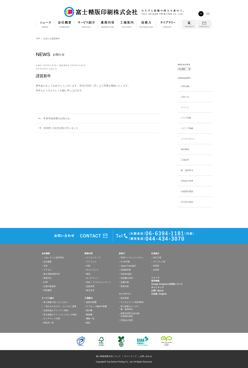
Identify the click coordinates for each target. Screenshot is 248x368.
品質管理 (90, 286)
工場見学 (185, 160)
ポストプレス (92, 270)
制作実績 (125, 298)
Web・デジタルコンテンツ (98, 282)
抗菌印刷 (125, 282)
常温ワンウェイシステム (132, 257)
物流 (88, 274)
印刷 (88, 266)
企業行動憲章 (49, 286)
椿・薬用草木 (187, 170)
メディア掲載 (187, 128)
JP (201, 14)
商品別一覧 (48, 322)
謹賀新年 (43, 76)
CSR (45, 282)
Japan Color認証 (128, 266)
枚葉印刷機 (91, 302)
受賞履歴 (47, 290)
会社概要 (64, 26)
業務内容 (107, 26)
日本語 (154, 294)
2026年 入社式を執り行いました (60, 128)
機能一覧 (90, 318)
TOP (38, 38)
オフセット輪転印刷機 (96, 306)
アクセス (47, 270)
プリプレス (91, 261)
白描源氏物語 (187, 191)
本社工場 (157, 257)
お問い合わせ (157, 290)
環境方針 (47, 278)
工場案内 (127, 26)
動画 (88, 322)
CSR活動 (185, 86)
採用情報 (155, 281)
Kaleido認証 (126, 274)
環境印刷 (125, 286)
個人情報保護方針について (108, 356)
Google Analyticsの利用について (167, 284)
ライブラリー (167, 26)
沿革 (45, 266)
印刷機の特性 (127, 278)
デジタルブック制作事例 (132, 302)
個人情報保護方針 (51, 274)
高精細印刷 (126, 270)
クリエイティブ (93, 257)
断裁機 (89, 314)
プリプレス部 (159, 261)
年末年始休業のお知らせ (56, 118)
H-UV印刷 (125, 261)
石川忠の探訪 (187, 202)
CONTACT (204, 24)
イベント (185, 107)
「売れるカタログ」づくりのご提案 (59, 306)
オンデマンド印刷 (51, 318)
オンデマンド (92, 278)
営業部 (156, 266)
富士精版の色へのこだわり (55, 302)
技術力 (146, 26)
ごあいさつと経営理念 (53, 257)
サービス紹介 (86, 26)
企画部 (156, 270)
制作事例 (185, 149)
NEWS (45, 24)
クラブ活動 (186, 118)
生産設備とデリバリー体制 (55, 310)
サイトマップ (157, 287)
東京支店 (90, 290)
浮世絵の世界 (187, 181)
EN (207, 14)
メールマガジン (188, 139)
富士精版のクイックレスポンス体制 (59, 314)
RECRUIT (189, 24)
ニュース (155, 277)
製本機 (89, 310)
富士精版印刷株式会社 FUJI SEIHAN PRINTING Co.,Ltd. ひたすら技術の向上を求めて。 (124, 12)
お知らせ (47, 38)
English (163, 294)
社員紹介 (155, 253)
